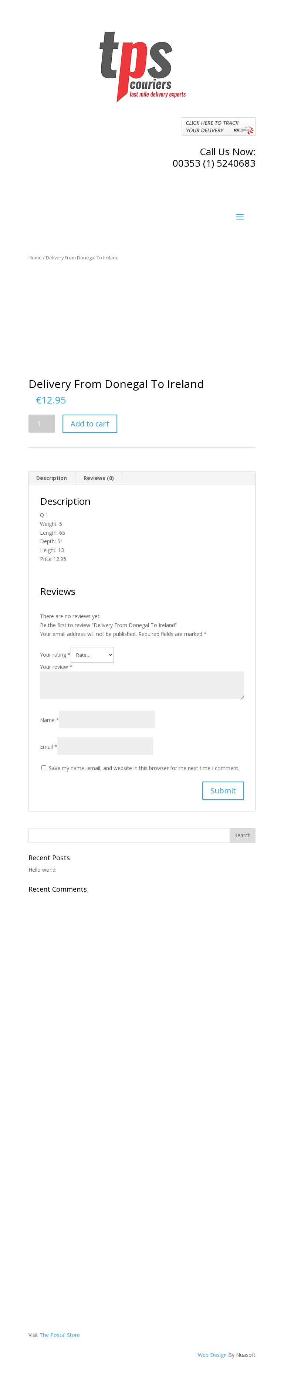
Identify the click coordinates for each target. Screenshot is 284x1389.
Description (51, 477)
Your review (56, 666)
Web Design (212, 1354)
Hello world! (42, 869)
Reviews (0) (99, 477)
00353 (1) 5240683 (214, 163)
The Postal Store (60, 1334)
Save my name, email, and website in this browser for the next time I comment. (144, 768)
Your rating (55, 654)
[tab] (51, 478)
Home (35, 257)
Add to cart (90, 424)
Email (48, 746)
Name (49, 720)
